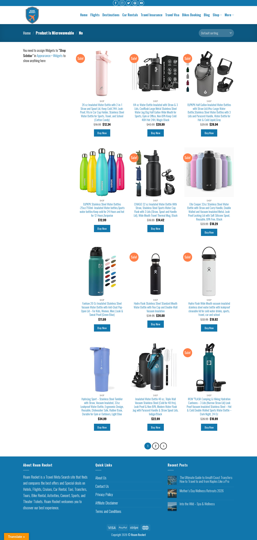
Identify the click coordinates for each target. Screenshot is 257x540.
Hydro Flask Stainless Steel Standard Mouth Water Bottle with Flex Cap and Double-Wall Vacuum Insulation (155, 307)
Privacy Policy (104, 494)
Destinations (110, 14)
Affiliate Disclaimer (106, 502)
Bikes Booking (191, 14)
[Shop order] (216, 33)
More (229, 14)
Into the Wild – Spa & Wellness (197, 504)
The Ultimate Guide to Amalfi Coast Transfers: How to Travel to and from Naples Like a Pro (206, 479)
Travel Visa (172, 14)
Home (84, 14)
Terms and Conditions (108, 511)
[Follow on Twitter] (128, 3)
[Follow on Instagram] (122, 3)
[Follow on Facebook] (116, 3)
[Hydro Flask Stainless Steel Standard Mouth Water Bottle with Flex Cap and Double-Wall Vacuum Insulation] (155, 271)
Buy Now (102, 133)
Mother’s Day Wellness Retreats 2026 (202, 491)
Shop (217, 14)
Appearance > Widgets (50, 55)
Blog (207, 14)
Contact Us (102, 486)
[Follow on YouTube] (141, 3)
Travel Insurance (151, 14)
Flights (95, 14)
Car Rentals (130, 14)
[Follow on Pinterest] (135, 3)
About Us (100, 477)
